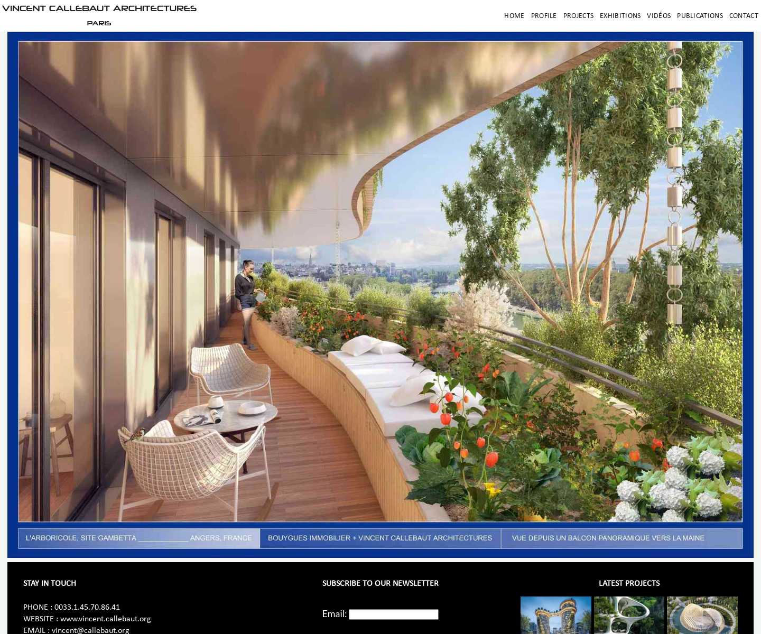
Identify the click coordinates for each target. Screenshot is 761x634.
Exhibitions (620, 16)
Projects (578, 16)
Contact (743, 16)
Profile (544, 16)
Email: (334, 613)
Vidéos (659, 16)
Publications (700, 16)
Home (514, 16)
